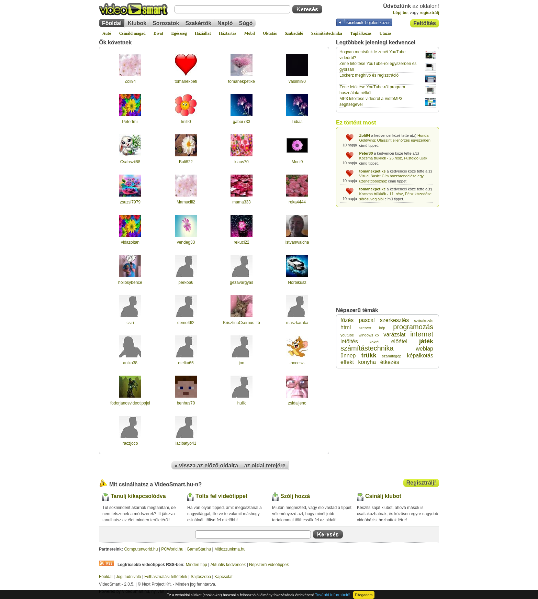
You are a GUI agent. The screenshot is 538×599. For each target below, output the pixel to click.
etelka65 (185, 362)
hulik (241, 403)
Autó (106, 33)
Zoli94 (130, 81)
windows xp (369, 335)
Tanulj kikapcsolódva (138, 496)
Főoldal (112, 23)
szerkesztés (394, 320)
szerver (365, 328)
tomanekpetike (241, 81)
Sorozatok (166, 23)
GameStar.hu (199, 549)
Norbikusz (297, 282)
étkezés (389, 362)
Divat (158, 33)
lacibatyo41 (186, 443)
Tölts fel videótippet (221, 496)
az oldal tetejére (264, 465)
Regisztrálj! (421, 483)
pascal (366, 320)
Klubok (137, 23)
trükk (369, 355)
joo (241, 362)
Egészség (179, 33)
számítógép (392, 356)
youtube (347, 335)
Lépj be (400, 12)
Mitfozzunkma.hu (230, 549)
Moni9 (297, 161)
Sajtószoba (201, 576)
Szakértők (198, 23)
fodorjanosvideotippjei (130, 403)
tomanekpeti (186, 81)
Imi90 (186, 121)
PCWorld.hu (172, 549)
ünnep (348, 355)
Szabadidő (294, 33)
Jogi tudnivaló (128, 576)
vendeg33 (186, 242)
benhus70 (186, 403)
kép (382, 328)
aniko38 (130, 362)
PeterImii (130, 121)
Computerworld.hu (141, 549)
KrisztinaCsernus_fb (241, 322)
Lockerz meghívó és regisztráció (369, 75)
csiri (130, 322)
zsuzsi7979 (130, 202)
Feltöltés (424, 23)
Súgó (246, 23)
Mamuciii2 (186, 202)
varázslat (394, 334)
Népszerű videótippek (269, 564)
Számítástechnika (326, 33)
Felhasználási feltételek (165, 576)
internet (421, 334)
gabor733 (241, 121)
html (345, 327)
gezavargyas (241, 282)
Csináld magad (132, 33)
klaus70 (241, 161)
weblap (424, 349)
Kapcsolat (223, 576)
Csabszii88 (130, 161)
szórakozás (423, 321)
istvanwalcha (297, 242)
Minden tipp (196, 564)
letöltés (349, 341)
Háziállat (203, 33)
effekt (347, 362)
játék (426, 341)
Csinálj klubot (383, 496)
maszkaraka (297, 322)
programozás (413, 327)
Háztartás (227, 33)
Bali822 (186, 161)
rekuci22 (241, 242)
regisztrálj (429, 12)
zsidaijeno (297, 403)
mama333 (241, 202)
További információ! (332, 594)
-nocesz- (297, 362)
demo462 (185, 322)
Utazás (386, 33)
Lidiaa (297, 121)
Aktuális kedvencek (228, 564)
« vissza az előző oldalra (206, 465)
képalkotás (420, 355)
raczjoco (130, 443)
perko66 (185, 282)
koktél (375, 342)
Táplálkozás (360, 33)
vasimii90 (297, 81)
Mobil (249, 33)
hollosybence (130, 282)
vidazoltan (130, 242)
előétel (399, 341)
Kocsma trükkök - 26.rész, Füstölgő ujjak (393, 158)
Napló (225, 23)
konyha (367, 362)
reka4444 (297, 202)
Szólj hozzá (295, 496)
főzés (347, 320)
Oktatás (270, 33)
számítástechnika (367, 348)
